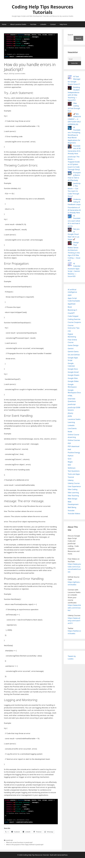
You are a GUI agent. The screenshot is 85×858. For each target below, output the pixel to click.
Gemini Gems (73, 351)
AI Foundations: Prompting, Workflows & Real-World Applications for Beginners (74, 135)
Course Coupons (74, 322)
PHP (69, 449)
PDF (69, 443)
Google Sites (73, 378)
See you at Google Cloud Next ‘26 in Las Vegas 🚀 (73, 234)
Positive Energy (74, 452)
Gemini (70, 348)
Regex (70, 462)
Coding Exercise (74, 319)
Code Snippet (73, 316)
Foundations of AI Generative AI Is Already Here (74, 210)
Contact (53, 24)
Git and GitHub (74, 354)
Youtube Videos (74, 513)
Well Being (72, 507)
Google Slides (73, 381)
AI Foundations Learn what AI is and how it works (74, 221)
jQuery (70, 413)
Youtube (71, 510)
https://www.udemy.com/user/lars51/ (74, 620)
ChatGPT (71, 313)
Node (70, 431)
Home (4, 24)
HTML (70, 395)
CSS (69, 331)
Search (70, 34)
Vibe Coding (72, 489)
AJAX (69, 295)
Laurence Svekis (74, 419)
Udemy (70, 480)
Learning (71, 422)
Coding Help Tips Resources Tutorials (42, 9)
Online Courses (74, 440)
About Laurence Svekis (18, 24)
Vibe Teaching (73, 495)
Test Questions (74, 471)
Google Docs (73, 369)
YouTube (33, 24)
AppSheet (71, 304)
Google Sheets (73, 375)
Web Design (72, 499)
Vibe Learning (73, 492)
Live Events (72, 428)
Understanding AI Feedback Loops (74, 202)
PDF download (73, 446)
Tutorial (71, 477)
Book (70, 307)
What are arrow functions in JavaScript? (19, 842)
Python (70, 455)
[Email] (74, 59)
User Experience (74, 486)
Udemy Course (74, 483)
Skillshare (71, 468)
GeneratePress (62, 855)
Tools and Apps (74, 474)
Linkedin (43, 24)
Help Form (63, 24)
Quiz (69, 458)
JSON (70, 416)
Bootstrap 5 (72, 310)
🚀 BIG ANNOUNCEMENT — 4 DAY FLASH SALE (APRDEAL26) (74, 119)
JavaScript (9, 840)
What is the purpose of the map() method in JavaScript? (24, 844)
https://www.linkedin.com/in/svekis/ (74, 607)
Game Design (73, 345)
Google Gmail (73, 372)
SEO (69, 465)
